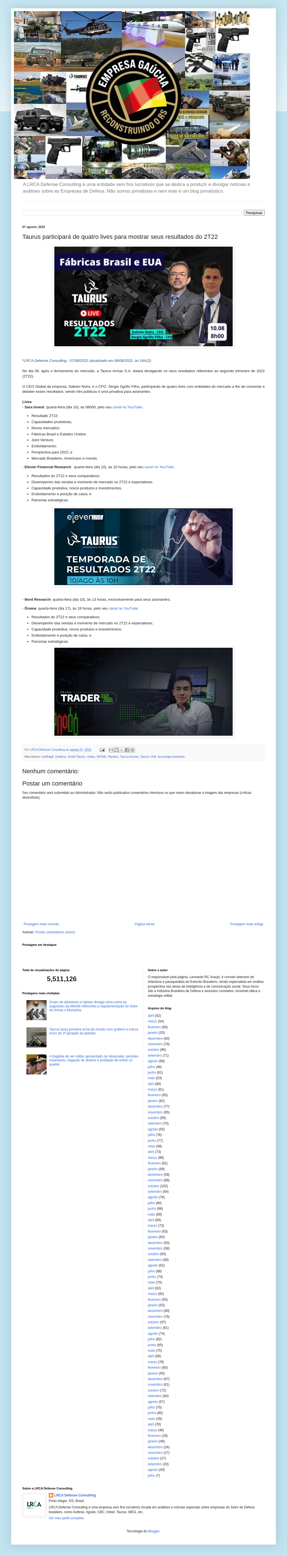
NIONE (101, 756)
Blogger (154, 1531)
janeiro (153, 1033)
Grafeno (60, 756)
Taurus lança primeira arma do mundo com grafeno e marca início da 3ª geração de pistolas (93, 1031)
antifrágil (47, 756)
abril (151, 1016)
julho (151, 1067)
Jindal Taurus (76, 756)
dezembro (155, 1038)
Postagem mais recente (41, 924)
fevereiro (154, 1027)
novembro (155, 1044)
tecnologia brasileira (171, 756)
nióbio (91, 756)
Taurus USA (148, 756)
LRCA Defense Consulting (75, 1495)
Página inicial (144, 924)
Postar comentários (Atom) (55, 932)
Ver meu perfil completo (66, 1518)
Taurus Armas (129, 756)
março (152, 1021)
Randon (113, 756)
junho (152, 1072)
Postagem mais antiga (246, 924)
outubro (153, 1050)
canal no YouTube (127, 407)
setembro (155, 1055)
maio (151, 1078)
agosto (153, 1061)
